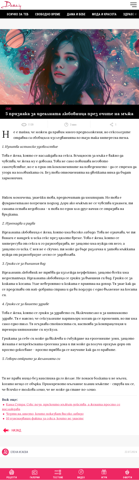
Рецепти (11, 473)
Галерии (35, 473)
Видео (81, 473)
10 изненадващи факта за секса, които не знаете (45, 418)
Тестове (58, 473)
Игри (104, 473)
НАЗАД (11, 430)
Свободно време (47, 14)
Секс (8, 108)
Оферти (127, 473)
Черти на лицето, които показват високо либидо (45, 414)
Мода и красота (104, 14)
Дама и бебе (76, 14)
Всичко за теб (17, 14)
